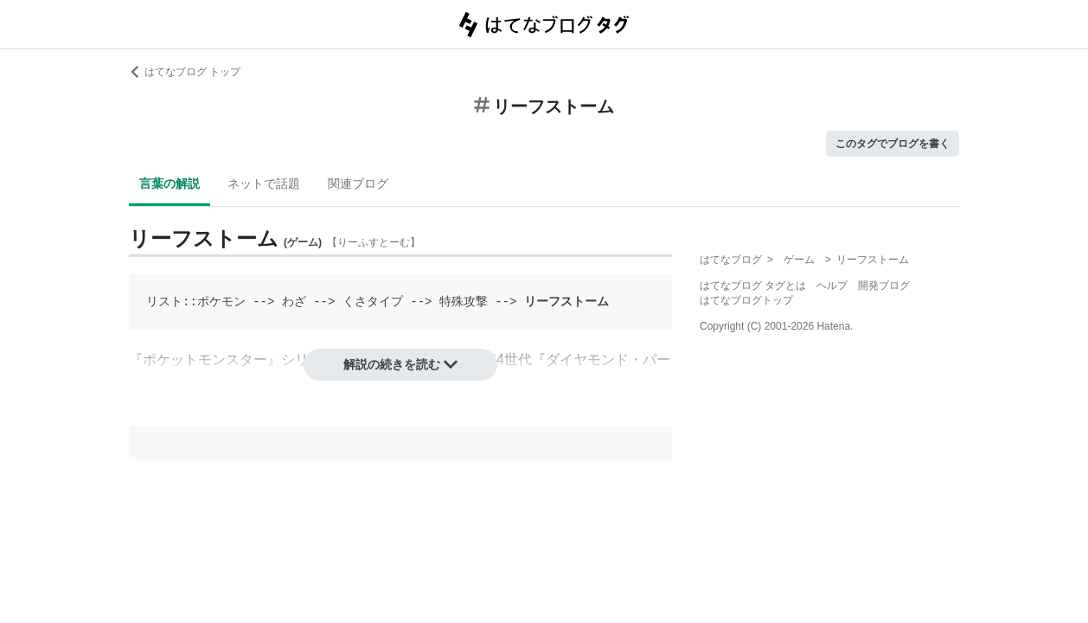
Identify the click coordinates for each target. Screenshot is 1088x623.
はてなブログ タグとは (753, 285)
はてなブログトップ (746, 300)
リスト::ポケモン (196, 301)
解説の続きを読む (400, 364)
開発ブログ (884, 285)
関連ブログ (358, 183)
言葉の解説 (169, 183)
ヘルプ (832, 285)
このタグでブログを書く (892, 144)
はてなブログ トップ (184, 72)
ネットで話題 (263, 183)
